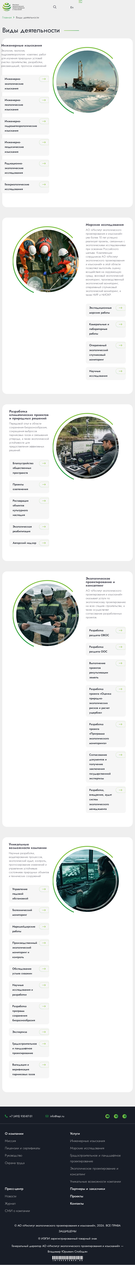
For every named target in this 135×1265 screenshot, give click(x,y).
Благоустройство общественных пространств (23, 468)
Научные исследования (98, 373)
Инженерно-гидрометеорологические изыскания (21, 126)
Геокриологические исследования (17, 187)
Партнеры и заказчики (87, 1188)
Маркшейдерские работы (23, 929)
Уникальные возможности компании (95, 1181)
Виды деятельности (27, 18)
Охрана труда (15, 1162)
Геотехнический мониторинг (22, 912)
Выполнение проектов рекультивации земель (98, 670)
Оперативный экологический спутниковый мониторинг (98, 352)
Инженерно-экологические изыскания (14, 83)
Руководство (13, 1155)
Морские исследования (87, 1148)
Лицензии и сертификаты (22, 1148)
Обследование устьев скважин (22, 971)
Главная (6, 18)
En (71, 7)
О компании (14, 1133)
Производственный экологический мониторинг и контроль (24, 950)
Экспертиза (19, 1032)
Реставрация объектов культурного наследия (20, 508)
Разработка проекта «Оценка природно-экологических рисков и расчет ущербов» (100, 701)
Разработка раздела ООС (98, 649)
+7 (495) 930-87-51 (20, 1116)
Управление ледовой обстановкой (20, 893)
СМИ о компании (17, 1210)
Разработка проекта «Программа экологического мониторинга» (99, 733)
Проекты (76, 1196)
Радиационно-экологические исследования (14, 168)
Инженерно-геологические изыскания (14, 105)
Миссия (10, 1140)
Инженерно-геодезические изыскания (14, 147)
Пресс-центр (14, 1188)
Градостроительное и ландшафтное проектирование (24, 1048)
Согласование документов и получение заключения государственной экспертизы (100, 766)
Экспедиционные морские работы (100, 310)
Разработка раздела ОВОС (99, 633)
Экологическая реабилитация (22, 529)
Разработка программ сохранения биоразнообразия (23, 1013)
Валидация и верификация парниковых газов (23, 1069)
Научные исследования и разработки (22, 990)
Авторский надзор (24, 543)
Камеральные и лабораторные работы (99, 329)
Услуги (75, 1133)
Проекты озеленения (20, 486)
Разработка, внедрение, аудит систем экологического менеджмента (100, 799)
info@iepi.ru (57, 1116)
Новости (10, 1196)
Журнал (10, 1203)
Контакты (77, 1203)
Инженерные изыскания (87, 1140)
